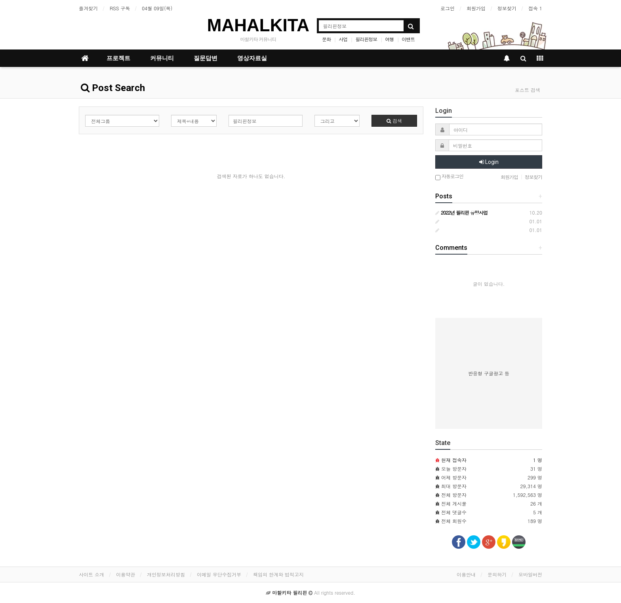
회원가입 (476, 8)
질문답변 (205, 58)
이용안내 (466, 574)
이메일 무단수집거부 (219, 574)
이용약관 (125, 574)
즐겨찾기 (88, 8)
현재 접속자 (454, 460)
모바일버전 (530, 574)
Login (489, 162)
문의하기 (497, 574)
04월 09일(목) (157, 8)
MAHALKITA (258, 25)
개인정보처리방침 (166, 574)
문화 (326, 39)
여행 (389, 39)
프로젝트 (118, 58)
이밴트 (408, 39)
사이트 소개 (91, 574)
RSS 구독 (120, 8)
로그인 (447, 8)
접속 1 (535, 8)
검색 (394, 120)
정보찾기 (506, 8)
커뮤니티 (162, 58)
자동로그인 (449, 176)
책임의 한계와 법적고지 (278, 574)
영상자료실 (252, 58)
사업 (343, 39)
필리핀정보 (366, 39)
